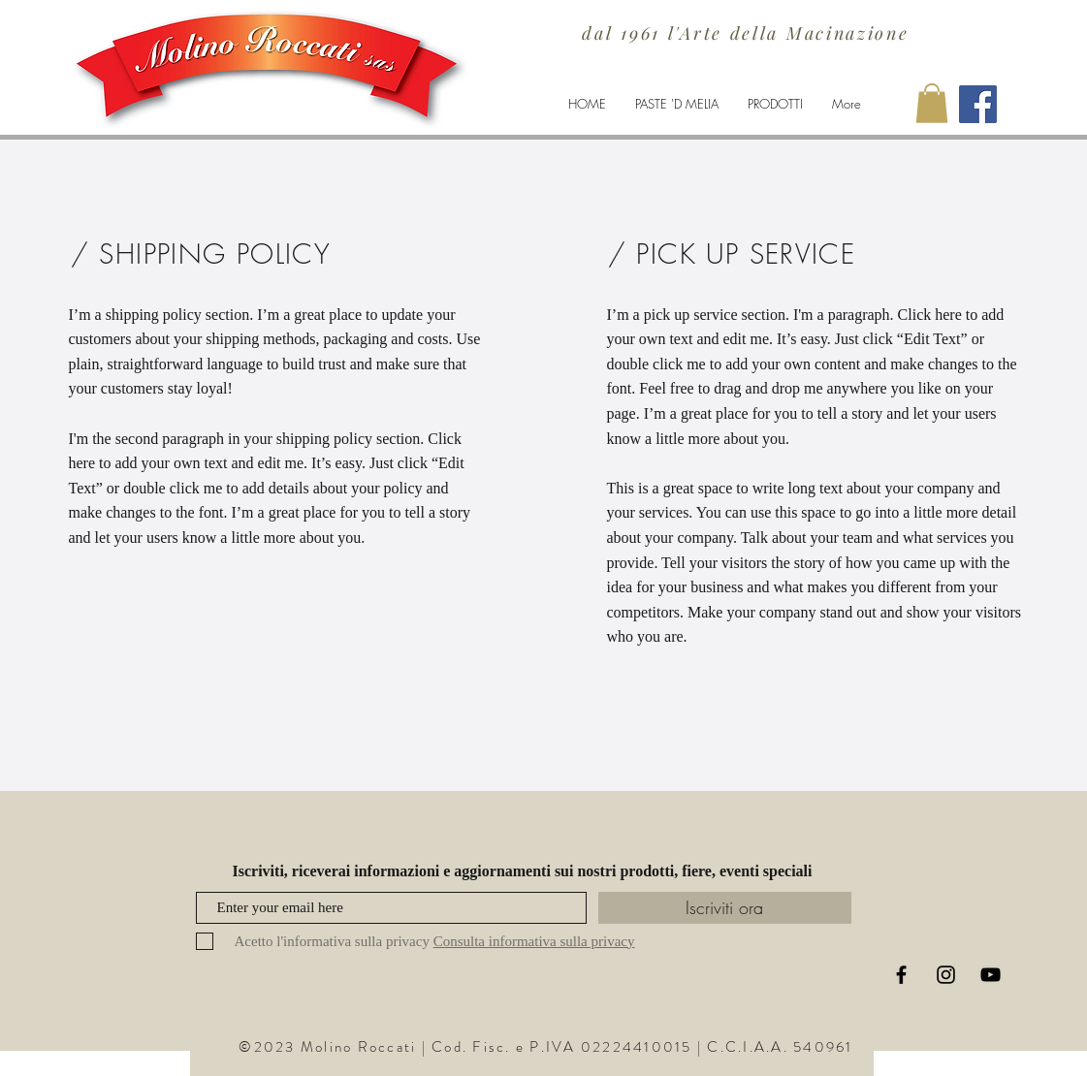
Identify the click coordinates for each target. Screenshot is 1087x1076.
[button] (931, 103)
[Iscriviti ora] (724, 908)
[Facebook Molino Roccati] (978, 104)
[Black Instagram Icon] (946, 975)
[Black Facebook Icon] (901, 975)
